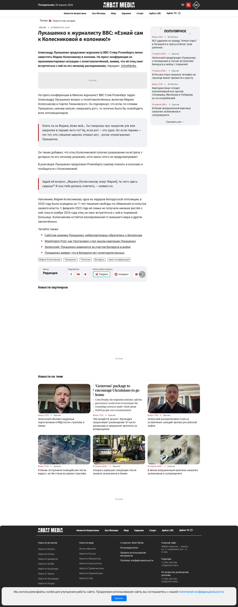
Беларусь (100, 259)
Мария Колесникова (49, 259)
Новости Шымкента (48, 559)
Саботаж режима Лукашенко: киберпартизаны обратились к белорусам (93, 235)
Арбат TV (174, 13)
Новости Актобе (46, 563)
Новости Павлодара (48, 578)
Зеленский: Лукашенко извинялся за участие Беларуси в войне (87, 247)
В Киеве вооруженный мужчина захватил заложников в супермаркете (171, 112)
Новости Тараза (46, 573)
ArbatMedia (128, 66)
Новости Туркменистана (91, 568)
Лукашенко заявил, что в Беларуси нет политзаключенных (84, 252)
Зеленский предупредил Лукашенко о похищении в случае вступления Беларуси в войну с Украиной (174, 61)
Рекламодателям (129, 547)
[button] (142, 274)
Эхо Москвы (98, 13)
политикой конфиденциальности (201, 591)
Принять (119, 598)
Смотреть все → (175, 121)
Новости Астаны (46, 554)
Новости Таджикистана (91, 573)
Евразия (126, 13)
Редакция (50, 273)
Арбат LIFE (155, 13)
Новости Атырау (46, 583)
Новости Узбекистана (90, 558)
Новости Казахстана (75, 13)
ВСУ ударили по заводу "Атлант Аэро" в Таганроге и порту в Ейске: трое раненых (174, 44)
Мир (113, 13)
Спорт (140, 13)
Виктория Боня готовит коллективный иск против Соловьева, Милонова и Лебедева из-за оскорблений (172, 93)
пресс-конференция (119, 259)
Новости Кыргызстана (90, 563)
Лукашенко (70, 259)
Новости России (87, 553)
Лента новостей (87, 548)
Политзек (86, 259)
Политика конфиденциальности (136, 560)
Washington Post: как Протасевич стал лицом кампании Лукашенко (90, 241)
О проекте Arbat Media (132, 542)
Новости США (86, 578)
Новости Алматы (46, 549)
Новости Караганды (48, 568)
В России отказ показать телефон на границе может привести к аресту (174, 76)
